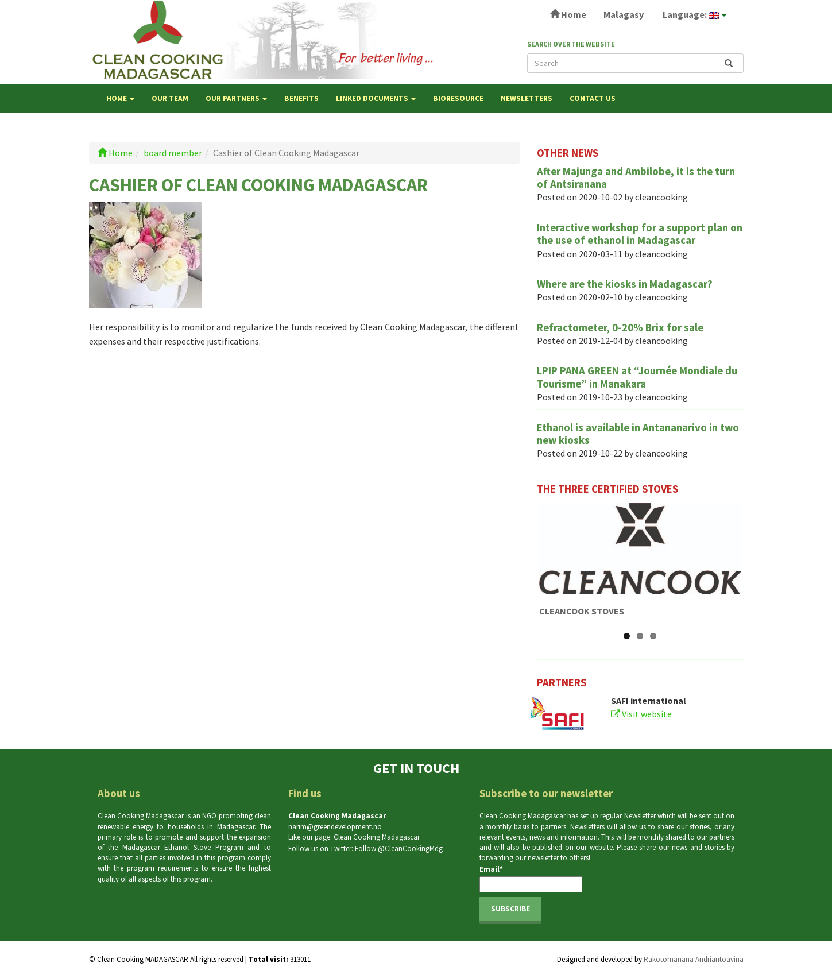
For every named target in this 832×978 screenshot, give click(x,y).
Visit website (641, 714)
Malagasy (623, 14)
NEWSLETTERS (526, 98)
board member (173, 153)
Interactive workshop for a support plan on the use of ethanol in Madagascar (639, 234)
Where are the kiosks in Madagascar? (625, 284)
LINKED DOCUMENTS (376, 98)
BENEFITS (301, 98)
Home (568, 14)
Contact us (593, 98)
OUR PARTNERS (236, 98)
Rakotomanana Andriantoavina (694, 959)
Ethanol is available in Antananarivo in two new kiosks (638, 434)
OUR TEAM (170, 98)
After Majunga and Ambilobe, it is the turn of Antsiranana (636, 178)
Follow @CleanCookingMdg (399, 848)
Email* (530, 878)
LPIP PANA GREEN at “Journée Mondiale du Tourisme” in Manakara (637, 377)
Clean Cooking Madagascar (377, 837)
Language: (693, 14)
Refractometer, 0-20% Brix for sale (620, 327)
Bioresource (458, 98)
